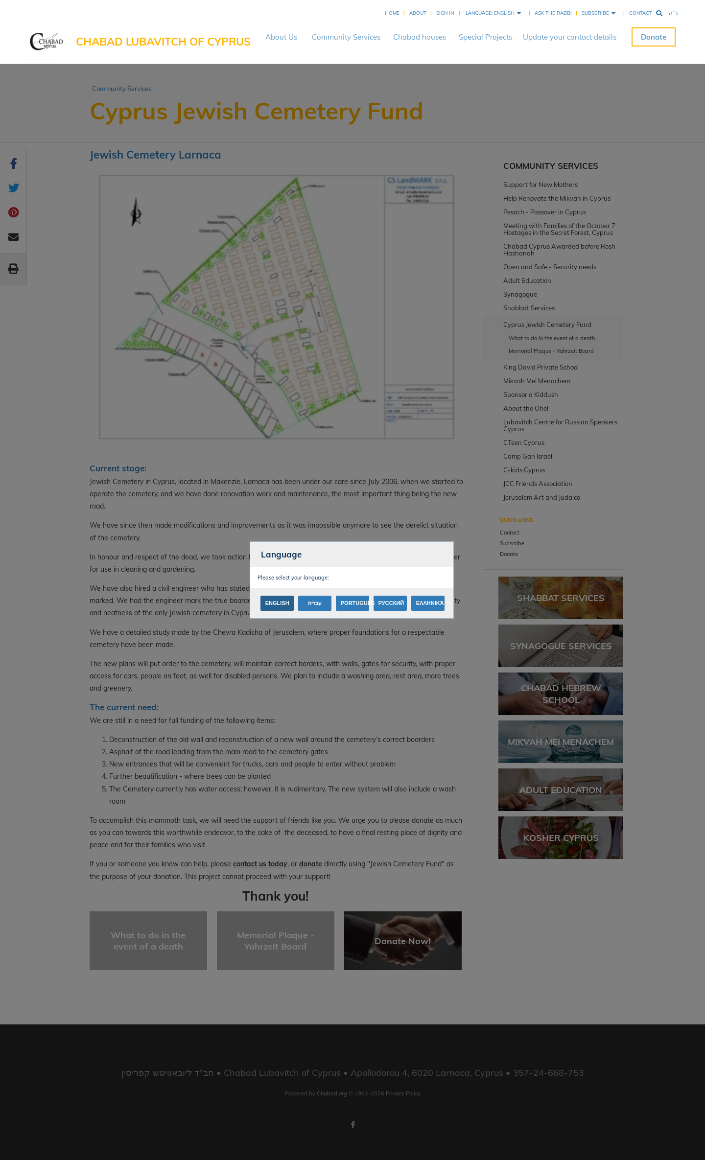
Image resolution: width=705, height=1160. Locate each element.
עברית (315, 603)
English (277, 603)
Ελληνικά (430, 603)
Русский (391, 603)
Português (355, 603)
